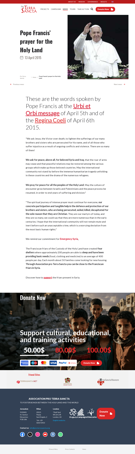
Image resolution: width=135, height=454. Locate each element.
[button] (113, 2)
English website (59, 420)
